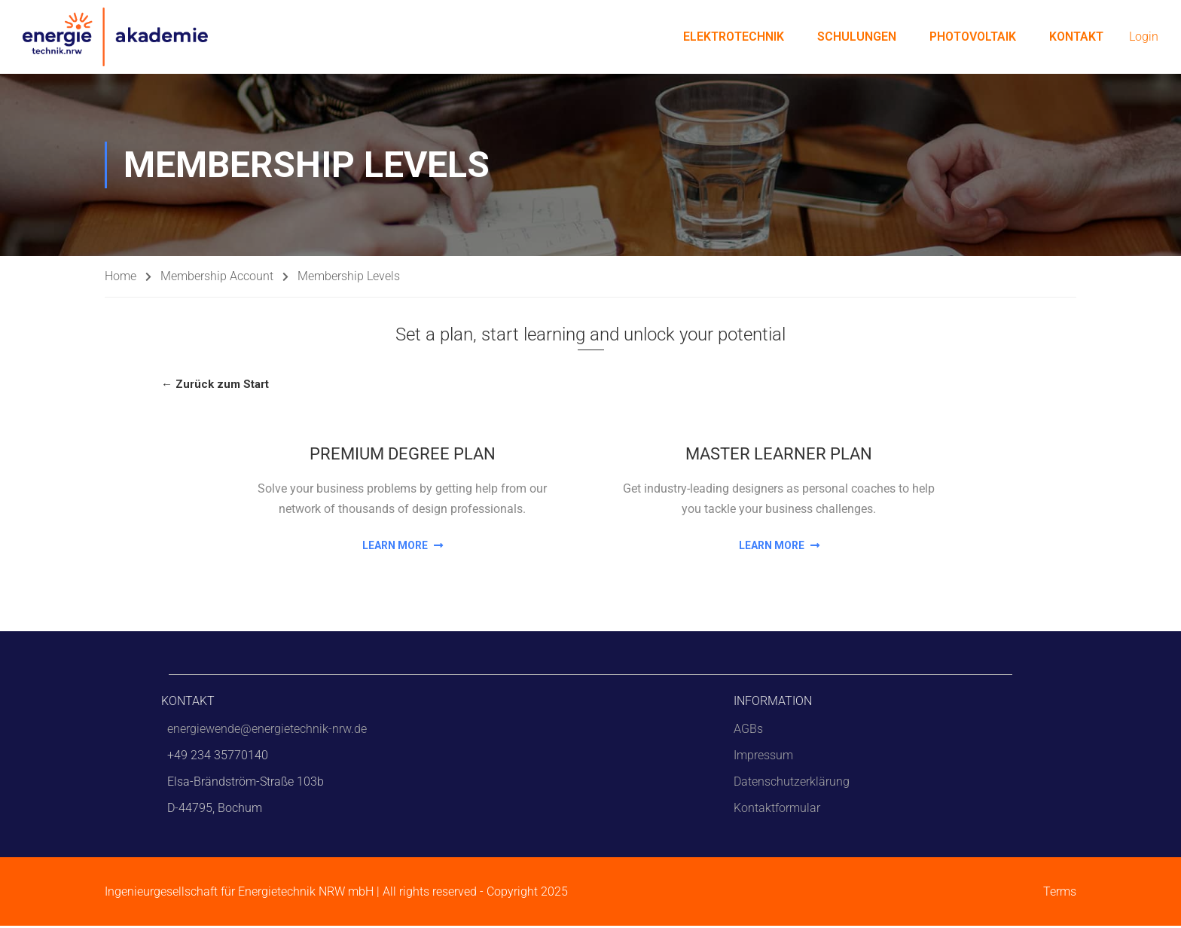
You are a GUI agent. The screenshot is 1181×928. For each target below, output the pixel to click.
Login (1143, 38)
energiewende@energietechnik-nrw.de (267, 731)
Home (120, 278)
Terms (1059, 894)
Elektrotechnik (733, 37)
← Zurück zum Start (215, 386)
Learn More (402, 547)
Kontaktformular (777, 810)
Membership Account (216, 278)
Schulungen (856, 37)
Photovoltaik (972, 37)
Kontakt (1076, 37)
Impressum (763, 757)
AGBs (748, 731)
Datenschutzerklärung (792, 784)
